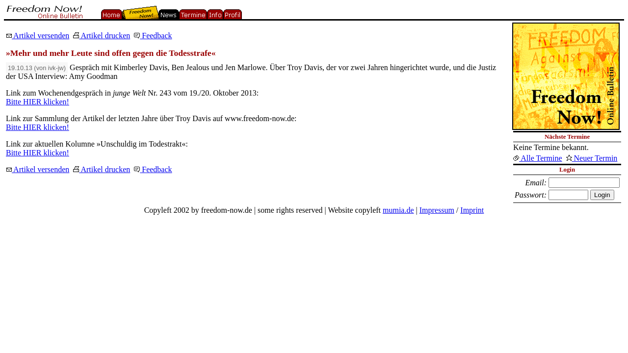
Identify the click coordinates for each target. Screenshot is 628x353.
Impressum (436, 210)
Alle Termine (537, 158)
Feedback (153, 35)
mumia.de (398, 210)
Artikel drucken (101, 35)
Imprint (472, 210)
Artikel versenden (37, 35)
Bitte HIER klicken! (37, 102)
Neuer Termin (592, 158)
